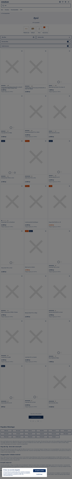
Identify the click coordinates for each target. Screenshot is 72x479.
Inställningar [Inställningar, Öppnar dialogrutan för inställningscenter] (39, 474)
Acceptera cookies (39, 470)
